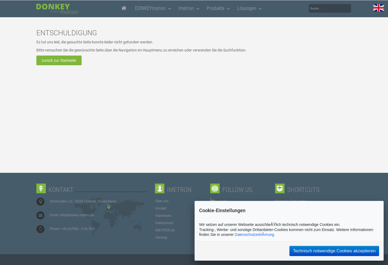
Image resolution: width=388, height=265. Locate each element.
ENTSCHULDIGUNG (66, 33)
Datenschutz (164, 223)
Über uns (162, 201)
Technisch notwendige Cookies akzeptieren (334, 251)
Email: (55, 215)
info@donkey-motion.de (77, 215)
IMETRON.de (165, 230)
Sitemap (161, 237)
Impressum (163, 216)
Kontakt (161, 208)
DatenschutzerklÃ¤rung (254, 234)
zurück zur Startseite (59, 60)
